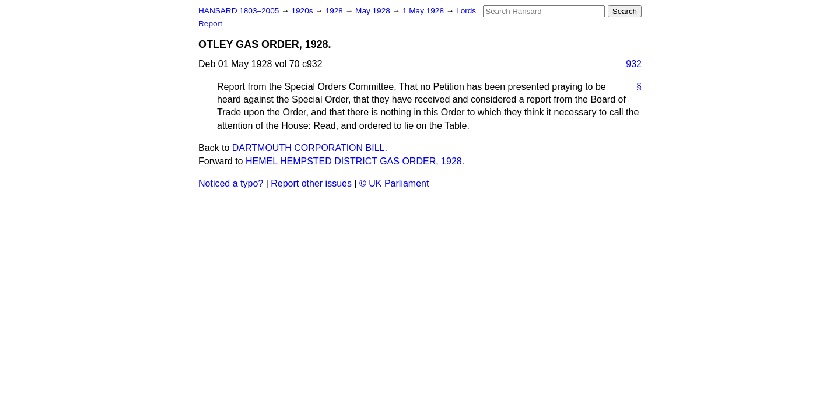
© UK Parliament (394, 183)
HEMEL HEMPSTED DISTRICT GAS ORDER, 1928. (355, 161)
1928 (335, 10)
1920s (303, 10)
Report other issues (311, 183)
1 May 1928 (424, 10)
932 (634, 64)
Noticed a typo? (230, 183)
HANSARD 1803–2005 (238, 10)
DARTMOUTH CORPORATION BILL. (309, 148)
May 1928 (373, 10)
